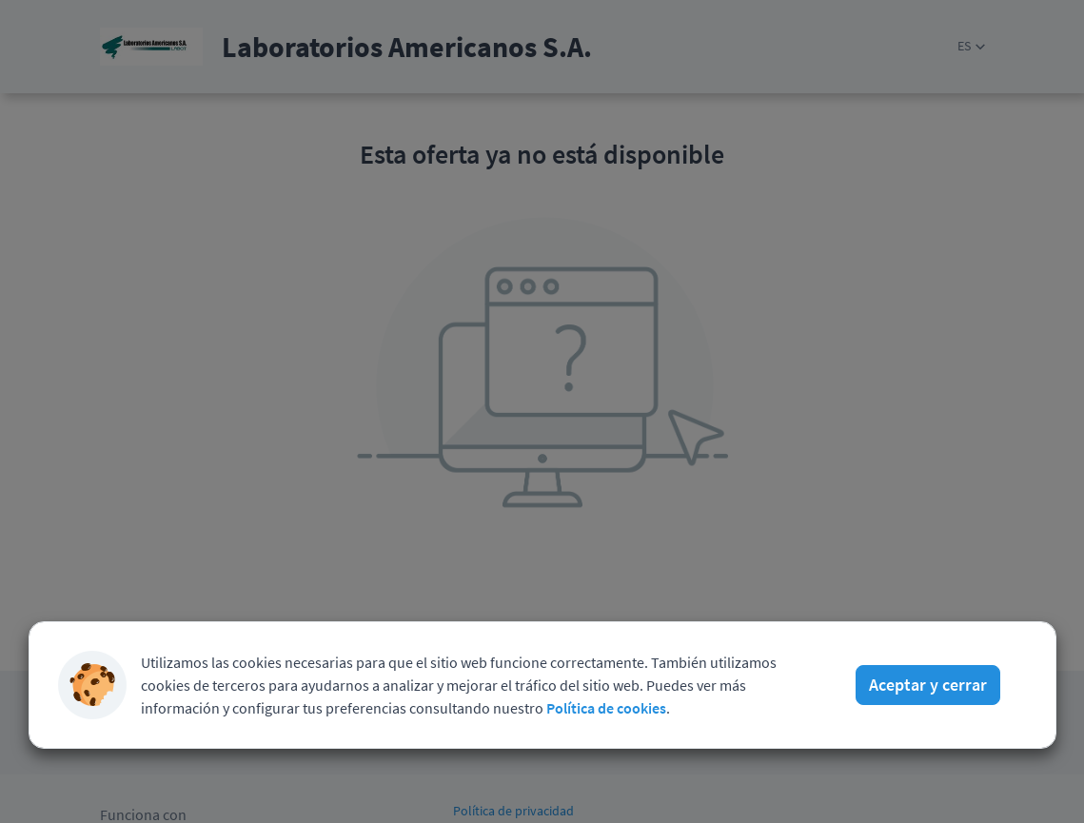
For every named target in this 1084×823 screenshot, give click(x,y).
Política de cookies (606, 707)
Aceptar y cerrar (928, 685)
